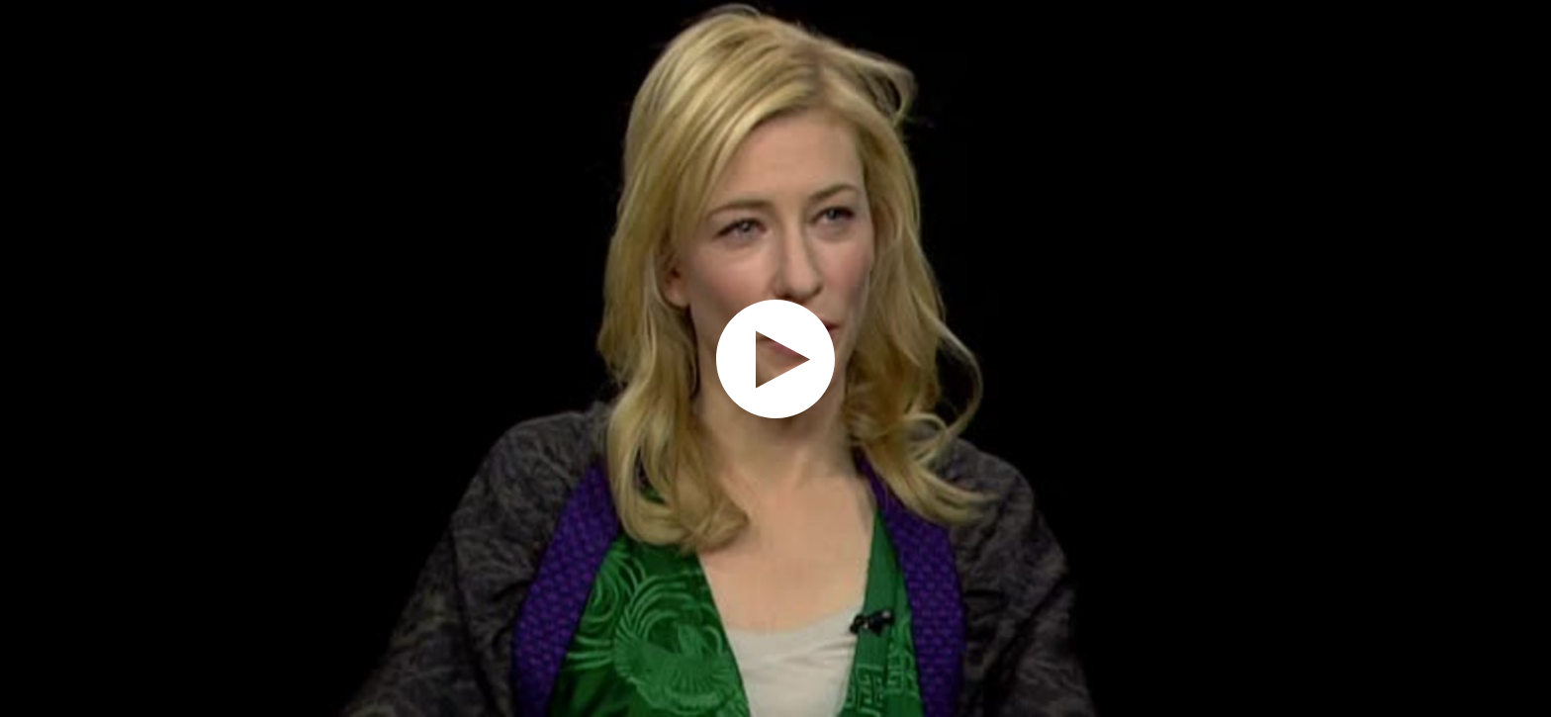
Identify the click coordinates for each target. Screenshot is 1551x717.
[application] (775, 358)
